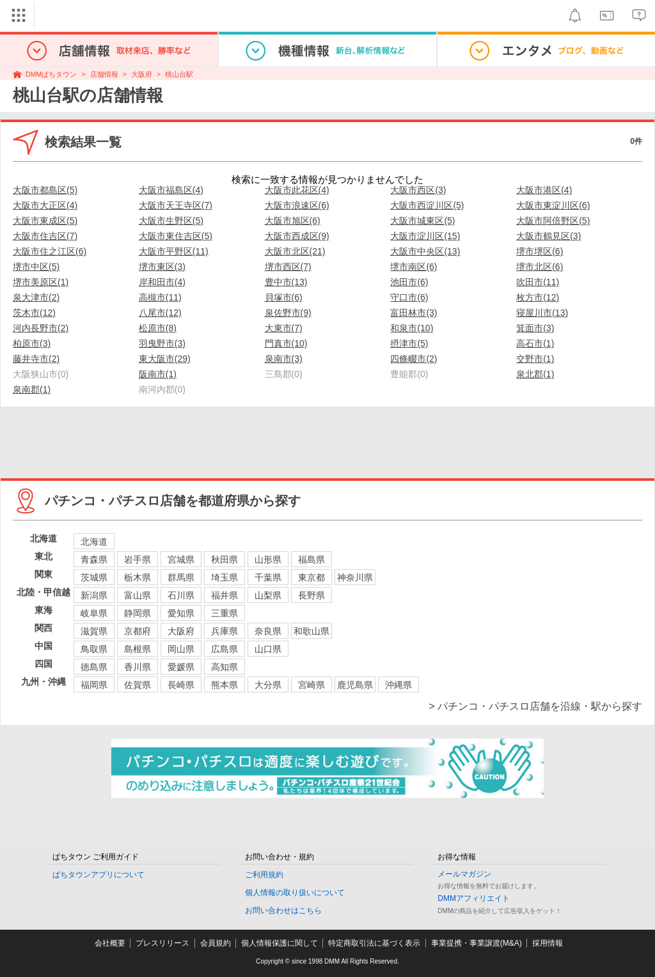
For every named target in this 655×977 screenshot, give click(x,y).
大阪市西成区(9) (297, 235)
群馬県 (181, 577)
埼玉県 (224, 577)
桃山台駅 (179, 74)
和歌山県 (311, 631)
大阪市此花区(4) (297, 189)
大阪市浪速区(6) (297, 205)
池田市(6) (409, 281)
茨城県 (94, 577)
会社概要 (110, 943)
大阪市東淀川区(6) (553, 205)
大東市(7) (284, 328)
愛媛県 (181, 667)
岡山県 (181, 649)
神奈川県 (355, 577)
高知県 (224, 667)
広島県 (224, 649)
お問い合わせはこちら (283, 910)
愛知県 (181, 613)
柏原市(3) (32, 343)
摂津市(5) (409, 343)
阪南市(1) (158, 374)
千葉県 (268, 577)
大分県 (268, 685)
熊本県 (224, 685)
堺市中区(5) (36, 266)
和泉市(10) (411, 328)
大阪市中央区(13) (425, 251)
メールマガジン (464, 874)
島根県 (137, 649)
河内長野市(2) (40, 328)
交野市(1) (535, 358)
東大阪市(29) (165, 358)
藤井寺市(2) (36, 358)
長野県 (311, 595)
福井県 (224, 595)
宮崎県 (311, 685)
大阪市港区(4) (544, 189)
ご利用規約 (264, 874)
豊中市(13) (286, 281)
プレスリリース (162, 943)
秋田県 (224, 559)
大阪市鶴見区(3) (548, 235)
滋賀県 (94, 631)
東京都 (311, 577)
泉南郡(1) (32, 389)
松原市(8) (158, 328)
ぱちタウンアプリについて (98, 874)
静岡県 (137, 613)
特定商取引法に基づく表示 (374, 943)
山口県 (268, 649)
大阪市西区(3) (418, 189)
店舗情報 (104, 74)
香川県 (137, 667)
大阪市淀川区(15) (425, 235)
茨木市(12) (34, 312)
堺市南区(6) (413, 266)
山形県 (268, 559)
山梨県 (268, 595)
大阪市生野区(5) (171, 220)
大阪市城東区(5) (422, 220)
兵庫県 (224, 631)
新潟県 (94, 595)
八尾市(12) (160, 312)
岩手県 (137, 559)
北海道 (94, 541)
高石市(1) (535, 343)
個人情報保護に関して (279, 943)
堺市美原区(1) (40, 281)
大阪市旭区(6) (292, 220)
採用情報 (547, 943)
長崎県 (181, 685)
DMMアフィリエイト (474, 898)
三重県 (224, 613)
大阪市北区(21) (295, 251)
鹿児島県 (355, 685)
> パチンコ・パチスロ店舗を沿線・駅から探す (535, 706)
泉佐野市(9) (288, 312)
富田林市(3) (413, 312)
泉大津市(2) (36, 297)
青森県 (94, 559)
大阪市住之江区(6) (49, 251)
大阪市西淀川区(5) (427, 205)
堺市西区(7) (288, 266)
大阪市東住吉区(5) (175, 235)
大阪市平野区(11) (174, 251)
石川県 (181, 595)
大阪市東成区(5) (45, 220)
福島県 (311, 559)
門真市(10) (286, 343)
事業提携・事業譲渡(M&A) (476, 943)
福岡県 (94, 685)
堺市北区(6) (539, 266)
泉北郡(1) (535, 374)
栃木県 (137, 577)
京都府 (137, 631)
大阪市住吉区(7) (45, 235)
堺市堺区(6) (539, 251)
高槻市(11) (160, 297)
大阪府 (141, 74)
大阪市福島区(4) (171, 189)
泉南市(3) (284, 358)
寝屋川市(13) (542, 312)
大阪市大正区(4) (45, 205)
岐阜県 (94, 613)
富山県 (137, 595)
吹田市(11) (537, 281)
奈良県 (268, 631)
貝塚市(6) (284, 297)
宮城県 (181, 559)
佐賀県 (137, 685)
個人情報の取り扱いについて (295, 892)
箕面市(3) (535, 328)
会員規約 (215, 943)
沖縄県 (398, 685)
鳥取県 (94, 649)
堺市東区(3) (162, 266)
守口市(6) (409, 297)
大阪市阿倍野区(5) (553, 220)
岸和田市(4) (162, 281)
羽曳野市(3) (162, 343)
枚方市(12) (537, 297)
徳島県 (94, 667)
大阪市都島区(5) (45, 189)
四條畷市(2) (413, 358)
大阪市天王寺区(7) (175, 205)
